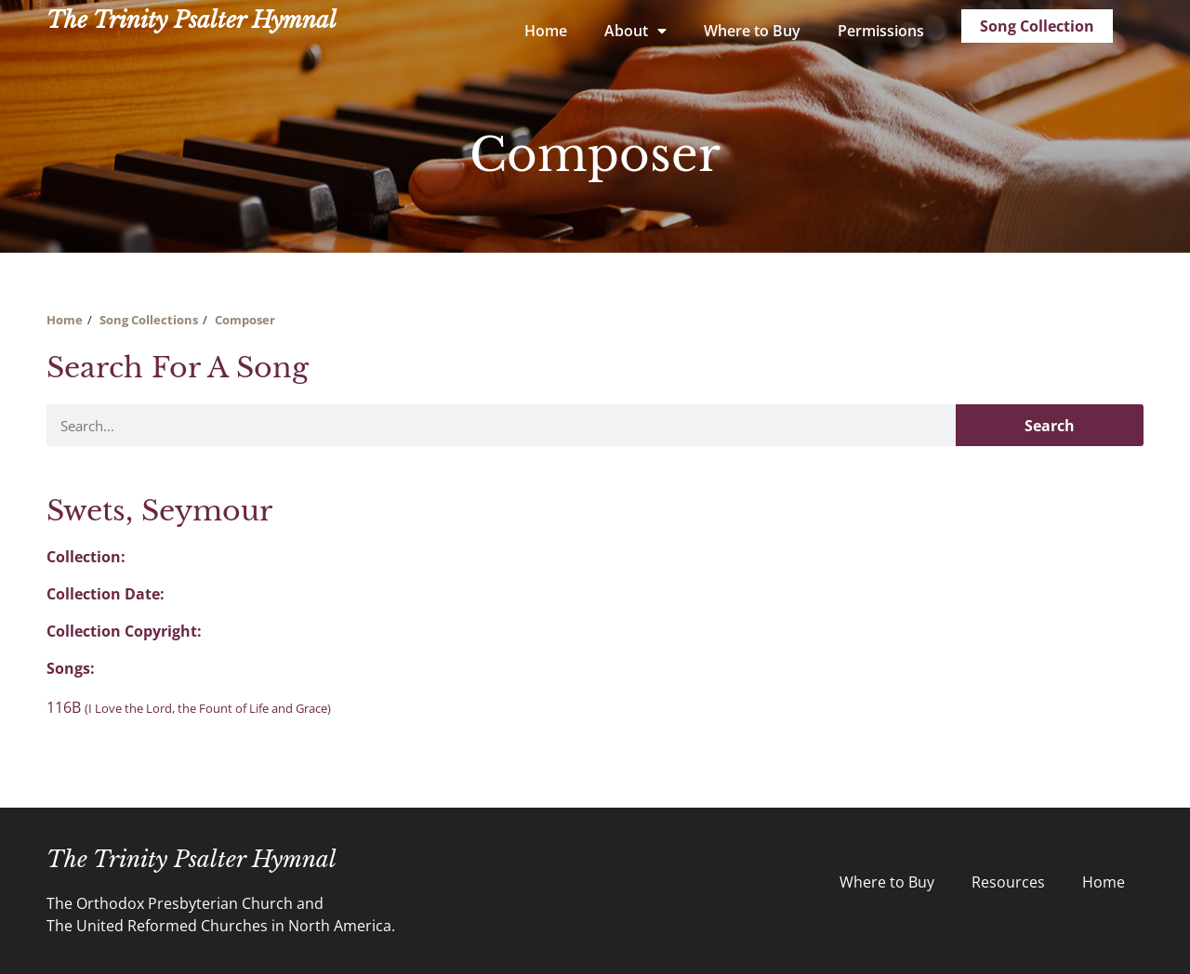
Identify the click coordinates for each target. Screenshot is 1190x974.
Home (545, 30)
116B (188, 707)
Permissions (881, 30)
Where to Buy (752, 30)
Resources (1008, 882)
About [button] (635, 30)
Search (1050, 425)
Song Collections (148, 319)
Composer (245, 319)
